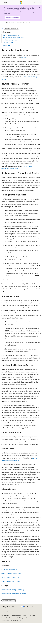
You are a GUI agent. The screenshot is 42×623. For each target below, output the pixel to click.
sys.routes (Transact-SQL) (9, 569)
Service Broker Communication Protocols (14, 594)
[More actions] (39, 22)
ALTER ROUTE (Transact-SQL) (10, 577)
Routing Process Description (11, 35)
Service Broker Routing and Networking (17, 23)
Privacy (3, 618)
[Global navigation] (2, 2)
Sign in (39, 2)
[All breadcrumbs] (3, 22)
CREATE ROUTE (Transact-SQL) (11, 573)
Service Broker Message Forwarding (12, 590)
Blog (24, 615)
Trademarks (4, 620)
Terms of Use (30, 618)
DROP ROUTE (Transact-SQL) (10, 581)
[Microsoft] (21, 2)
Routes (23, 57)
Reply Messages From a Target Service (13, 37)
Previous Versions (16, 615)
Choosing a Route (8, 42)
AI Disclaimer (5, 615)
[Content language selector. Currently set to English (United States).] (9, 606)
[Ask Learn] (35, 22)
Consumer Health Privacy (16, 618)
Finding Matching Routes (10, 40)
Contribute (32, 615)
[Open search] (34, 2)
